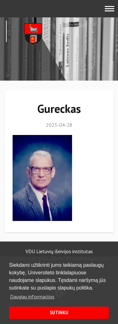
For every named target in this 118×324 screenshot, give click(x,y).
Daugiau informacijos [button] (32, 296)
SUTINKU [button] (59, 312)
